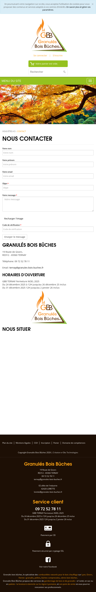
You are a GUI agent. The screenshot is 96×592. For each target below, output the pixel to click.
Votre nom (6, 148)
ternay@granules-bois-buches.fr (26, 267)
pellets (37, 577)
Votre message (9, 195)
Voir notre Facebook (48, 566)
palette (12, 584)
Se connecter (40, 55)
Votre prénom (8, 160)
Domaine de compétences (73, 443)
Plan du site (7, 443)
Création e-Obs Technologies (65, 452)
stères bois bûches (69, 577)
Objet (5, 183)
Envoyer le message (14, 236)
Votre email (7, 172)
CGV (36, 443)
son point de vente (67, 584)
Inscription (45, 443)
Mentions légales (23, 443)
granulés (30, 577)
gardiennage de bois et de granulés (59, 581)
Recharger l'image (13, 218)
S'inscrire (58, 55)
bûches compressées (50, 577)
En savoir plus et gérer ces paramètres (66, 8)
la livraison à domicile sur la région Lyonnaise (36, 584)
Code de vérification (11, 225)
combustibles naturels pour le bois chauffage (58, 574)
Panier (56, 443)
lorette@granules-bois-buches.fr (48, 492)
